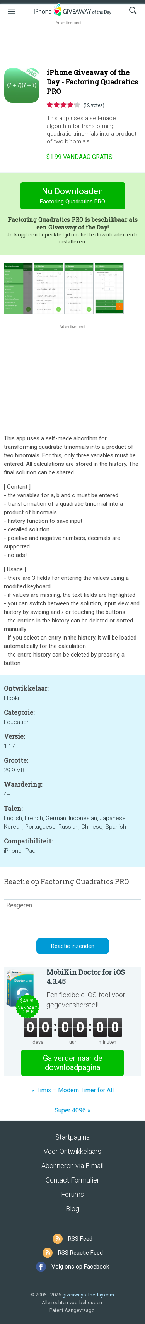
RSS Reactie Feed (80, 1252)
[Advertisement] (72, 45)
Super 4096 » (72, 1110)
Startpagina (72, 1137)
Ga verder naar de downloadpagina (72, 1062)
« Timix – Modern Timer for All (73, 1090)
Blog (72, 1209)
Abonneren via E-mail (72, 1166)
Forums (72, 1194)
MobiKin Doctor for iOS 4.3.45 (85, 976)
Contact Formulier (72, 1180)
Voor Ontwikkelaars (72, 1151)
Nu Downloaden (72, 196)
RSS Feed (80, 1238)
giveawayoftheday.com (88, 1295)
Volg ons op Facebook (80, 1266)
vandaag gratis (79, 156)
